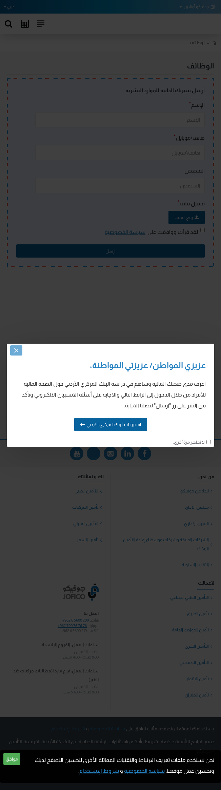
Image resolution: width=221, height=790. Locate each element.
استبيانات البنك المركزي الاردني (113, 424)
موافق (12, 759)
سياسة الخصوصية (144, 771)
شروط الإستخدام (99, 771)
